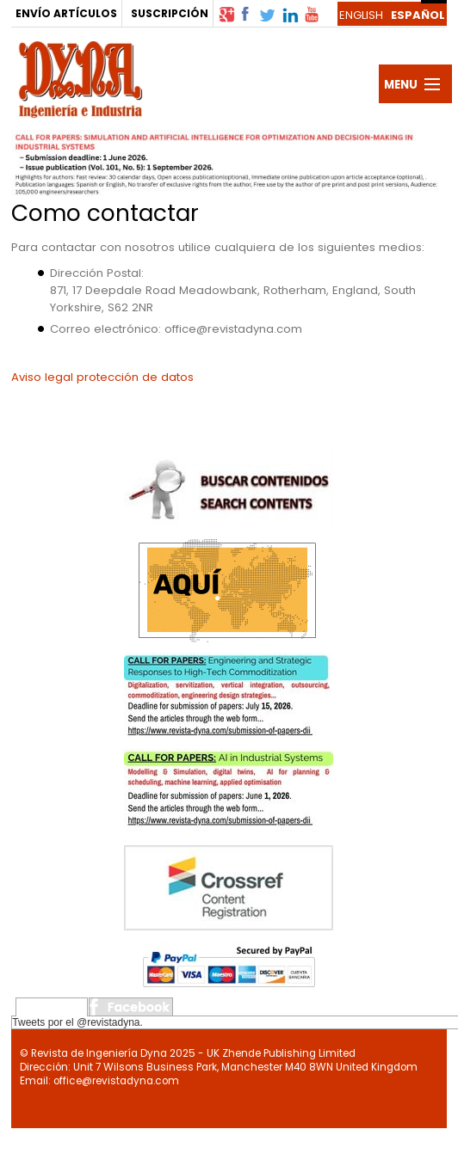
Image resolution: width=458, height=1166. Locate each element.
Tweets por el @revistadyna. (77, 1022)
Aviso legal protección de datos (102, 377)
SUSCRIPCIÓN (169, 13)
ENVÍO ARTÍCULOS (66, 13)
